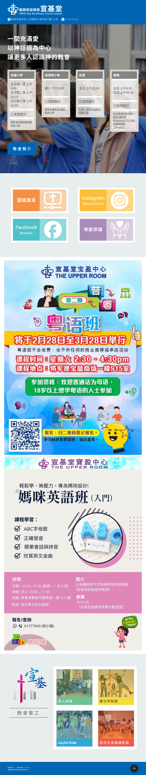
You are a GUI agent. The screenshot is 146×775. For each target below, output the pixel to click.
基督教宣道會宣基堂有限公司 (18, 770)
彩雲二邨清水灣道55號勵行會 (90, 111)
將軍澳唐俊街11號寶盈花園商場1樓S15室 (34, 19)
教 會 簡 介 (22, 148)
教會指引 (11, 767)
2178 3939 (71, 19)
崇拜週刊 (18, 114)
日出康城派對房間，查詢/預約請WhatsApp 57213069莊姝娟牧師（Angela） (124, 120)
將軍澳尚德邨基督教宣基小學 (21, 123)
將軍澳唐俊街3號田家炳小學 (54, 111)
